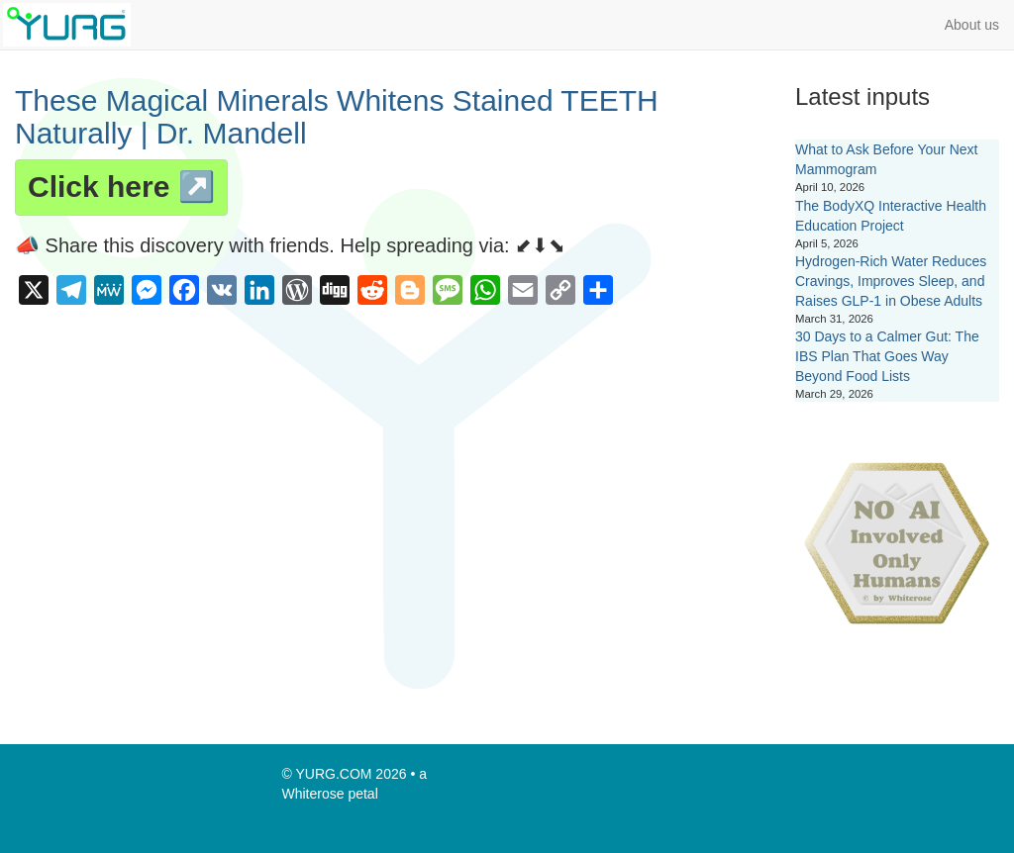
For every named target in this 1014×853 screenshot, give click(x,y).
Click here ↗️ (121, 186)
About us (972, 25)
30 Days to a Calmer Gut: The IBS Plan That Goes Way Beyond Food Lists (887, 356)
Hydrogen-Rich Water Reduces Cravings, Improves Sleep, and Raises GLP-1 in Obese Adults (890, 281)
